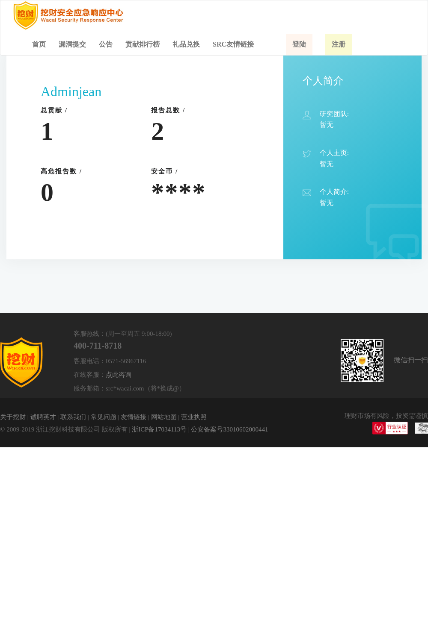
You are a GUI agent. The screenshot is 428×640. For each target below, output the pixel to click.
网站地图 (164, 417)
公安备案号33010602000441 (229, 429)
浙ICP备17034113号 (159, 429)
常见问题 (103, 417)
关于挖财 (13, 417)
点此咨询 (118, 374)
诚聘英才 (43, 417)
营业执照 (194, 417)
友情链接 (133, 417)
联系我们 (73, 417)
